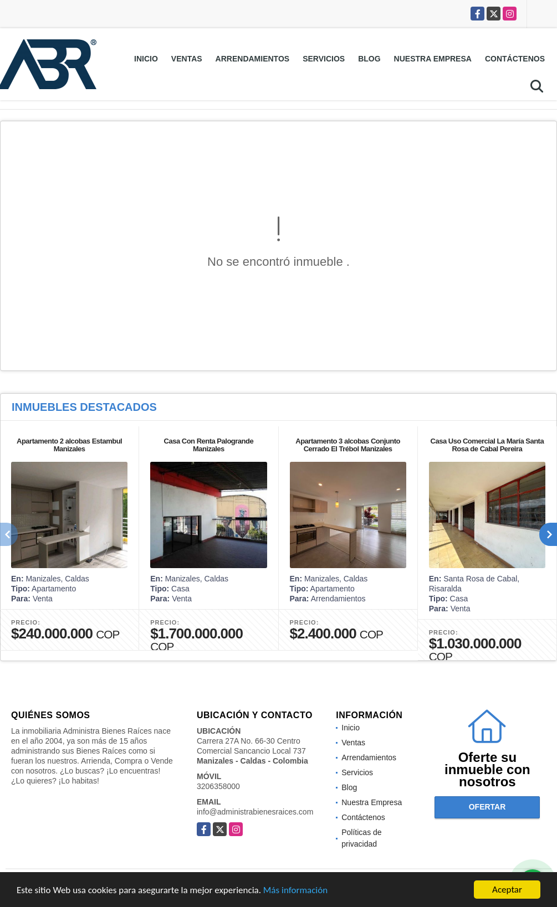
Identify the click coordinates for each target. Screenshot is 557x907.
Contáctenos (515, 58)
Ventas (186, 58)
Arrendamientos (253, 58)
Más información (295, 891)
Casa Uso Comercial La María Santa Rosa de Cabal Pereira (487, 445)
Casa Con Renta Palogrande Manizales (209, 445)
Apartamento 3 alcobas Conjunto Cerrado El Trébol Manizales (347, 445)
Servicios (324, 58)
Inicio (146, 58)
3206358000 (218, 786)
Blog (369, 58)
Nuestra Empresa (433, 58)
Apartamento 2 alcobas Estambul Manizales (69, 445)
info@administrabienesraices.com (255, 811)
